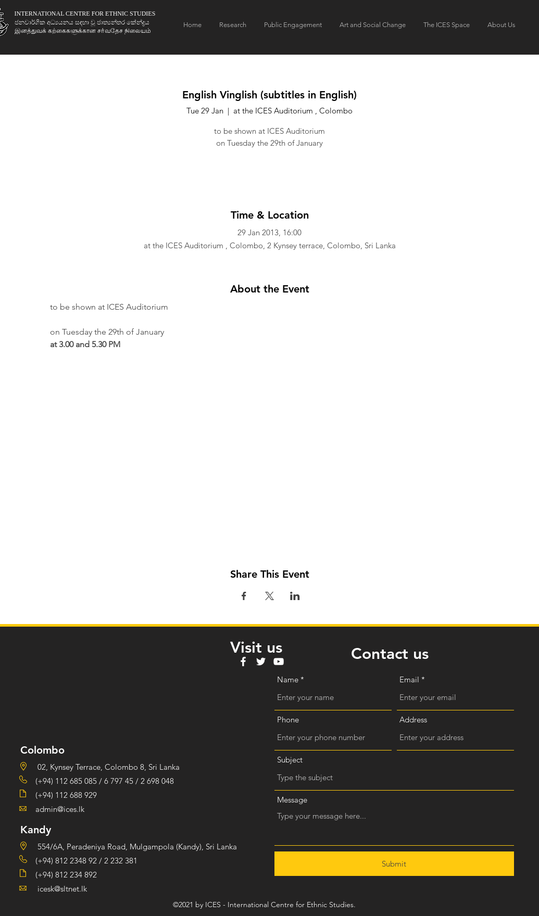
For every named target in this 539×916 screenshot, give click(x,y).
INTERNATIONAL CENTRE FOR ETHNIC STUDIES (85, 13)
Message (292, 800)
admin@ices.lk (59, 809)
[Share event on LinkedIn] (295, 596)
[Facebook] (243, 661)
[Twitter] (261, 661)
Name (287, 679)
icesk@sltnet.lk (61, 889)
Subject (290, 760)
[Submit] (394, 863)
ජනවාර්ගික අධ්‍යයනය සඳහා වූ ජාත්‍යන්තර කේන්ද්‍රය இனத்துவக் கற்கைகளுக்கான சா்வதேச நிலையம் (83, 26)
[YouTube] (278, 661)
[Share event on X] (269, 596)
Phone (288, 719)
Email (409, 679)
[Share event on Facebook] (244, 596)
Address (413, 719)
